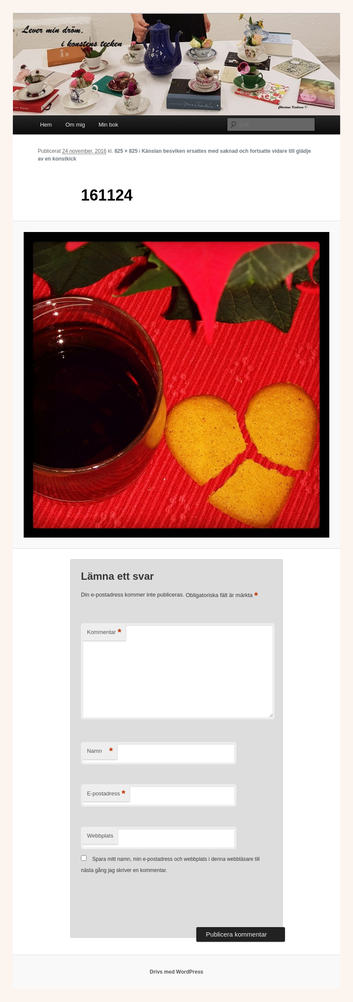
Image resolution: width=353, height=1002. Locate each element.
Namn (100, 751)
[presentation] (146, 901)
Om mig (75, 124)
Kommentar (104, 632)
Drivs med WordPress (177, 972)
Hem (46, 124)
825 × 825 (126, 151)
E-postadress (106, 794)
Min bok (108, 124)
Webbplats (100, 835)
